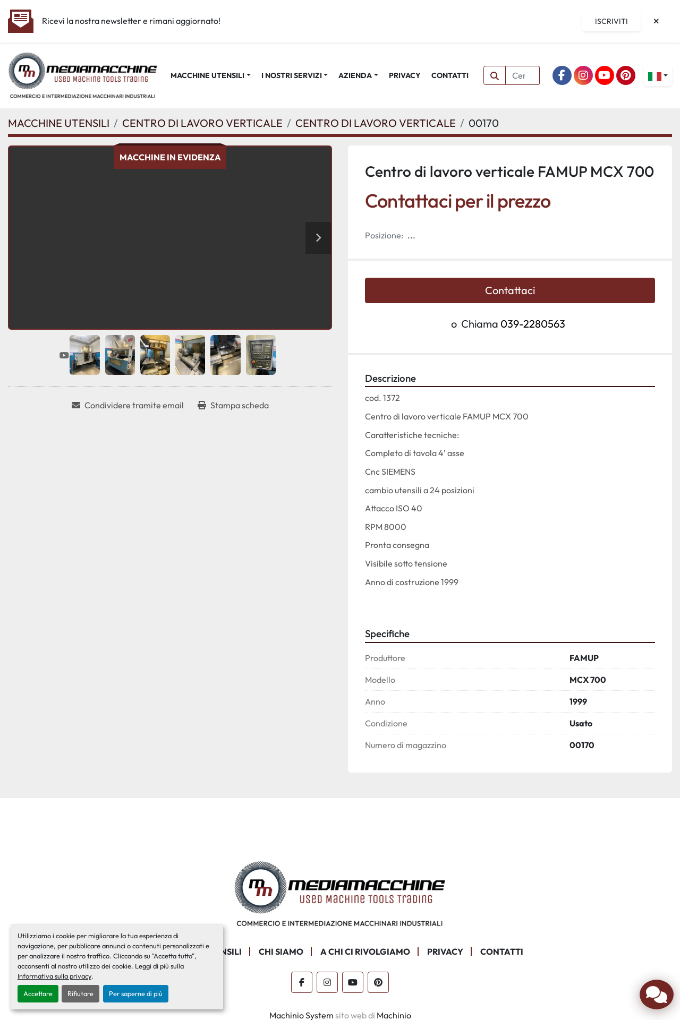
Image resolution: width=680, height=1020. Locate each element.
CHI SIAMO (281, 951)
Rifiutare (80, 993)
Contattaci (510, 290)
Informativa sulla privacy (54, 976)
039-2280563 (532, 323)
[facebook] (562, 75)
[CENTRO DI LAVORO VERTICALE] (202, 123)
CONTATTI (450, 75)
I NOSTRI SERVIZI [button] (291, 75)
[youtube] (604, 75)
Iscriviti (611, 21)
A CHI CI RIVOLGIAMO (365, 951)
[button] (211, 75)
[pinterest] (625, 75)
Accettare (38, 993)
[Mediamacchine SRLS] (340, 892)
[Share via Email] (128, 405)
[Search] (523, 75)
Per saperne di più (136, 993)
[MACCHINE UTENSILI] (58, 123)
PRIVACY (405, 75)
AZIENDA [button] (355, 75)
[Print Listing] (233, 405)
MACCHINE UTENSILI (207, 75)
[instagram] (583, 75)
